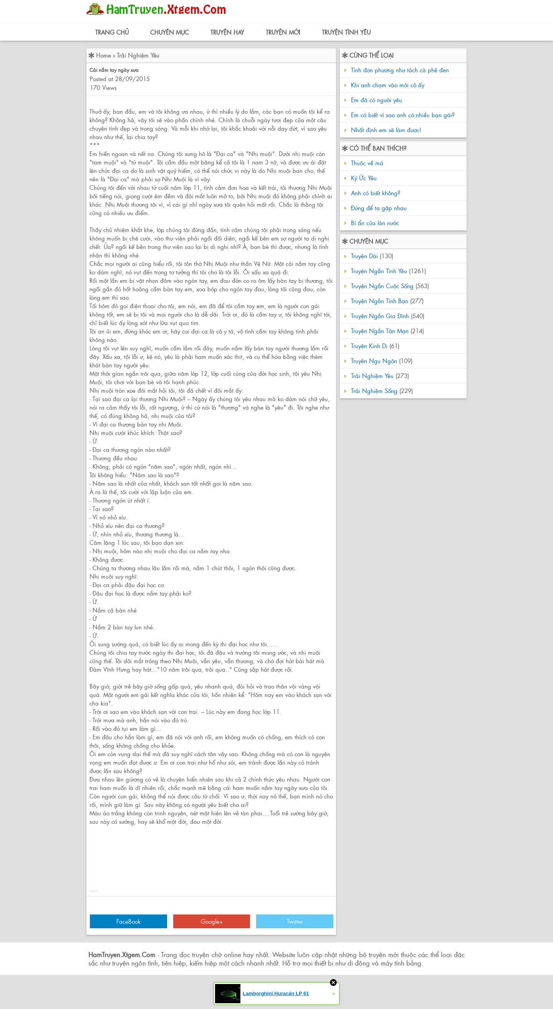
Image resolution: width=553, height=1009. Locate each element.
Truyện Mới (283, 32)
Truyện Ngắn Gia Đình (380, 315)
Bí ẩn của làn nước (374, 222)
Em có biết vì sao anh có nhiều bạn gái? (403, 114)
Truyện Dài (364, 255)
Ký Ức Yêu (363, 177)
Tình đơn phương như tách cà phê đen (400, 69)
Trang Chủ (112, 32)
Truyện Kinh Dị (369, 345)
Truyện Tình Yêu (346, 32)
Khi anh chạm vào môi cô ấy (387, 84)
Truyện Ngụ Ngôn (374, 360)
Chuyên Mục (169, 32)
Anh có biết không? (374, 192)
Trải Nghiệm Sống (374, 390)
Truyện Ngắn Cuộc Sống (382, 285)
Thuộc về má (366, 162)
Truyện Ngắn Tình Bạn (379, 300)
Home (103, 55)
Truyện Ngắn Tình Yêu (379, 270)
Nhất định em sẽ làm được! (386, 129)
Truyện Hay (227, 32)
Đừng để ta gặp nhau (378, 207)
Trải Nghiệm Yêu (138, 55)
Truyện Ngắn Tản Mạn (380, 330)
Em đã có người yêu (376, 99)
